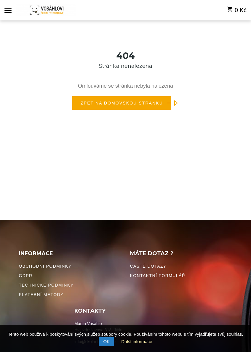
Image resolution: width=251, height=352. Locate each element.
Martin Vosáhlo (88, 323)
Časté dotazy (148, 266)
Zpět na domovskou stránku (126, 103)
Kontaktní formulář (158, 275)
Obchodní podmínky (45, 266)
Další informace (136, 341)
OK (106, 341)
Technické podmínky (46, 285)
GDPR (26, 275)
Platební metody (41, 294)
